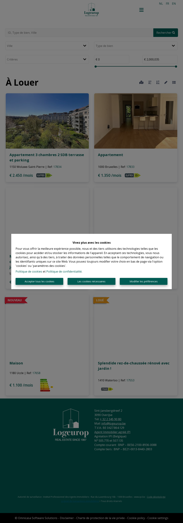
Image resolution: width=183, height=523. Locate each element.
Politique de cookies (29, 271)
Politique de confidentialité (64, 271)
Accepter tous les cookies (39, 281)
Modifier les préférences (144, 281)
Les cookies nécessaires (91, 281)
